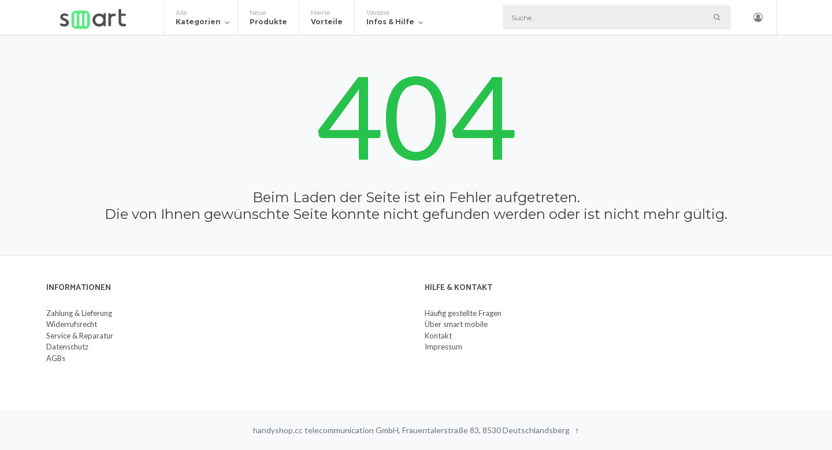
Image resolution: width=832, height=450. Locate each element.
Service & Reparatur (79, 335)
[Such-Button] (717, 17)
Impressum (443, 346)
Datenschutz (67, 346)
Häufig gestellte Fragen (463, 313)
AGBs (55, 358)
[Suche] (617, 17)
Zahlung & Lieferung (79, 313)
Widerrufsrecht (71, 324)
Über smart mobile (456, 324)
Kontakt (438, 335)
